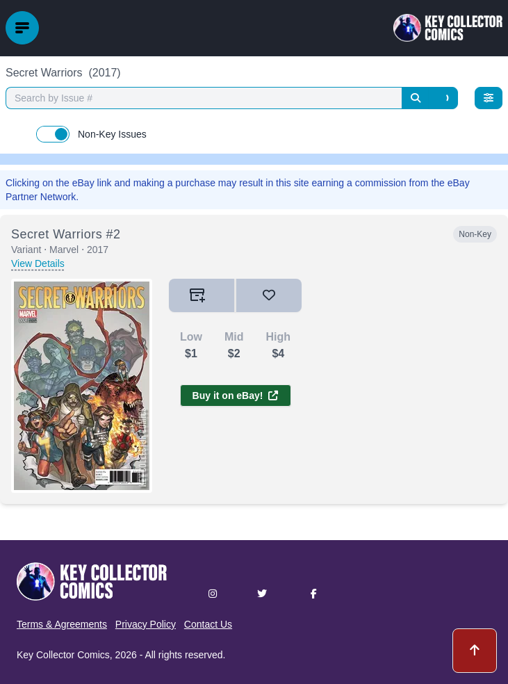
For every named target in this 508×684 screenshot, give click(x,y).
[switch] (52, 134)
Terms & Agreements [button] (62, 624)
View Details (38, 263)
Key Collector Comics (63, 654)
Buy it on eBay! (235, 395)
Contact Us (208, 624)
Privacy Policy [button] (145, 624)
